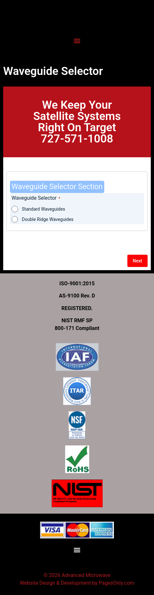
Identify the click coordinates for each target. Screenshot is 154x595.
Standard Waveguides (43, 209)
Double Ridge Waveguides (47, 219)
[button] (77, 40)
